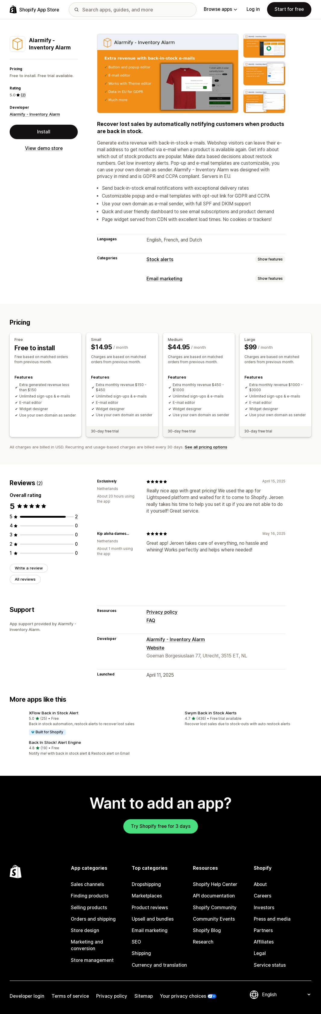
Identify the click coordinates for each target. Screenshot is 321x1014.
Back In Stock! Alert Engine (55, 742)
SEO (136, 942)
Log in (253, 9)
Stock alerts (159, 259)
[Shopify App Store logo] (34, 9)
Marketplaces (147, 896)
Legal (260, 953)
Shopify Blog (207, 930)
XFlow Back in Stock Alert (53, 712)
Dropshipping (146, 884)
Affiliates (264, 942)
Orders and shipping (93, 919)
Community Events (214, 919)
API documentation (214, 896)
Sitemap (143, 996)
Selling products (89, 907)
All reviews (25, 579)
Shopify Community (215, 907)
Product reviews (150, 907)
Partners (263, 930)
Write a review (29, 568)
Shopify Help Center (215, 884)
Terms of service (70, 996)
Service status (270, 965)
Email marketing (164, 279)
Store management (92, 960)
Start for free (289, 9)
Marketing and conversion (87, 945)
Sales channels (87, 884)
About (260, 884)
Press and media (272, 919)
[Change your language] (286, 994)
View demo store (44, 148)
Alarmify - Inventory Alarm (35, 114)
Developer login (27, 996)
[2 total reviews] (76, 516)
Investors (264, 907)
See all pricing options (206, 447)
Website (155, 648)
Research (203, 942)
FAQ (150, 620)
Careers (262, 896)
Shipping (141, 953)
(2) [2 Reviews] (23, 94)
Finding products (90, 896)
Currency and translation (159, 965)
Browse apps (220, 9)
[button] (83, 723)
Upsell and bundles (153, 919)
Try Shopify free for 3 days (160, 826)
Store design (85, 930)
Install (43, 132)
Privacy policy (162, 612)
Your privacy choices (183, 996)
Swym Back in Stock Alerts (211, 712)
